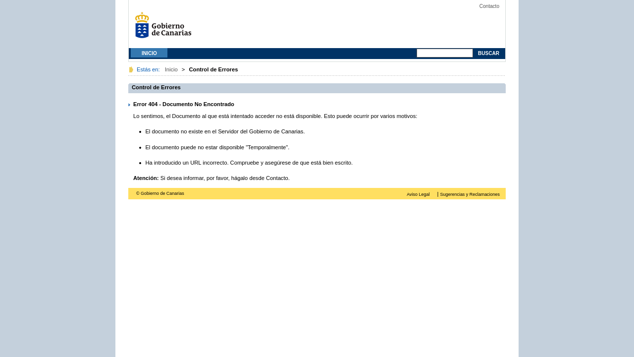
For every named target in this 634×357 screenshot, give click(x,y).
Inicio (149, 53)
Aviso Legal (418, 194)
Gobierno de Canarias (166, 28)
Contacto (489, 6)
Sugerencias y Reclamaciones (470, 194)
